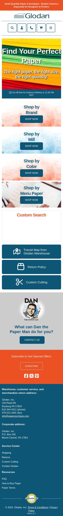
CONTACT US (32, 340)
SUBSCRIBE (31, 366)
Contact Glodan (10, 466)
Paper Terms (8, 488)
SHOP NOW (31, 119)
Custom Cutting (10, 461)
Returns (6, 457)
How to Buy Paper (11, 483)
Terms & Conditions (38, 507)
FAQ (4, 479)
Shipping (6, 453)
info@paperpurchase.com (15, 416)
